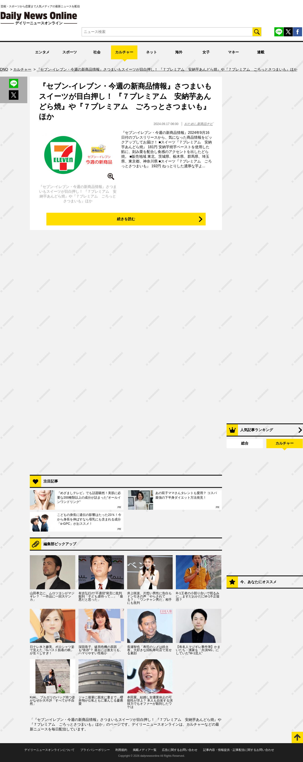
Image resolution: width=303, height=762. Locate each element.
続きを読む (126, 219)
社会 (97, 52)
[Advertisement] (126, 412)
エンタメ (42, 52)
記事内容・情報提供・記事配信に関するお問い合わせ (238, 750)
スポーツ (69, 52)
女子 (206, 52)
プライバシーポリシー (95, 750)
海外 (178, 52)
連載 (260, 52)
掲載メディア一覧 (145, 750)
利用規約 (121, 750)
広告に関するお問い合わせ (179, 750)
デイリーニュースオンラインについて (49, 750)
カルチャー (124, 52)
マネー (233, 52)
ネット (151, 52)
